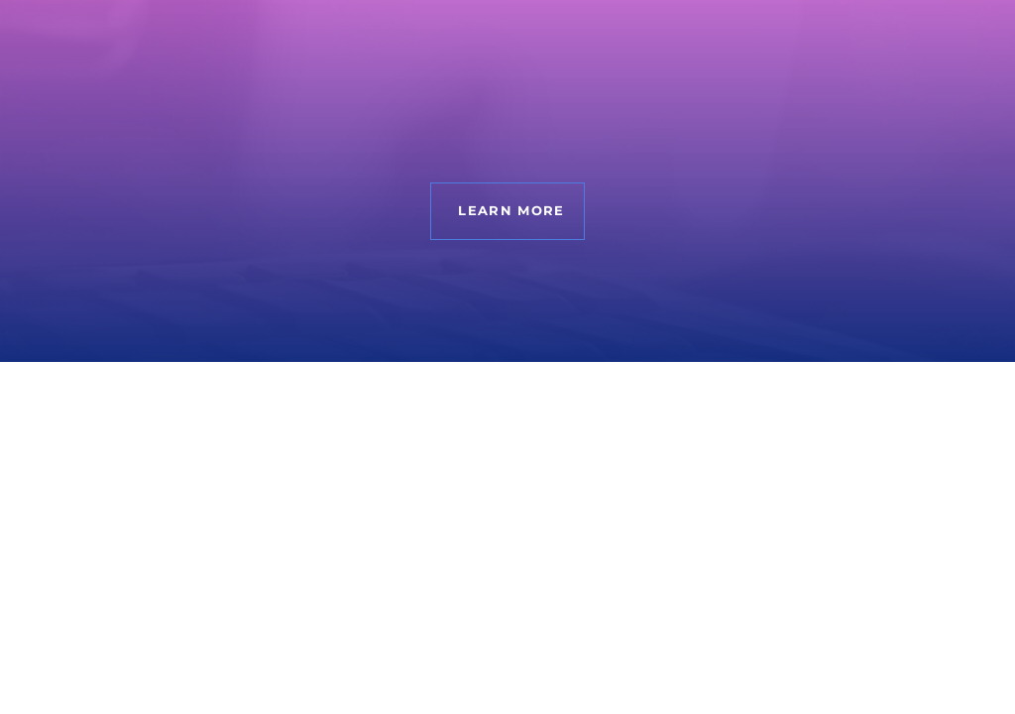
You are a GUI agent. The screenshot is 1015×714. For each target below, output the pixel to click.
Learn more (511, 210)
